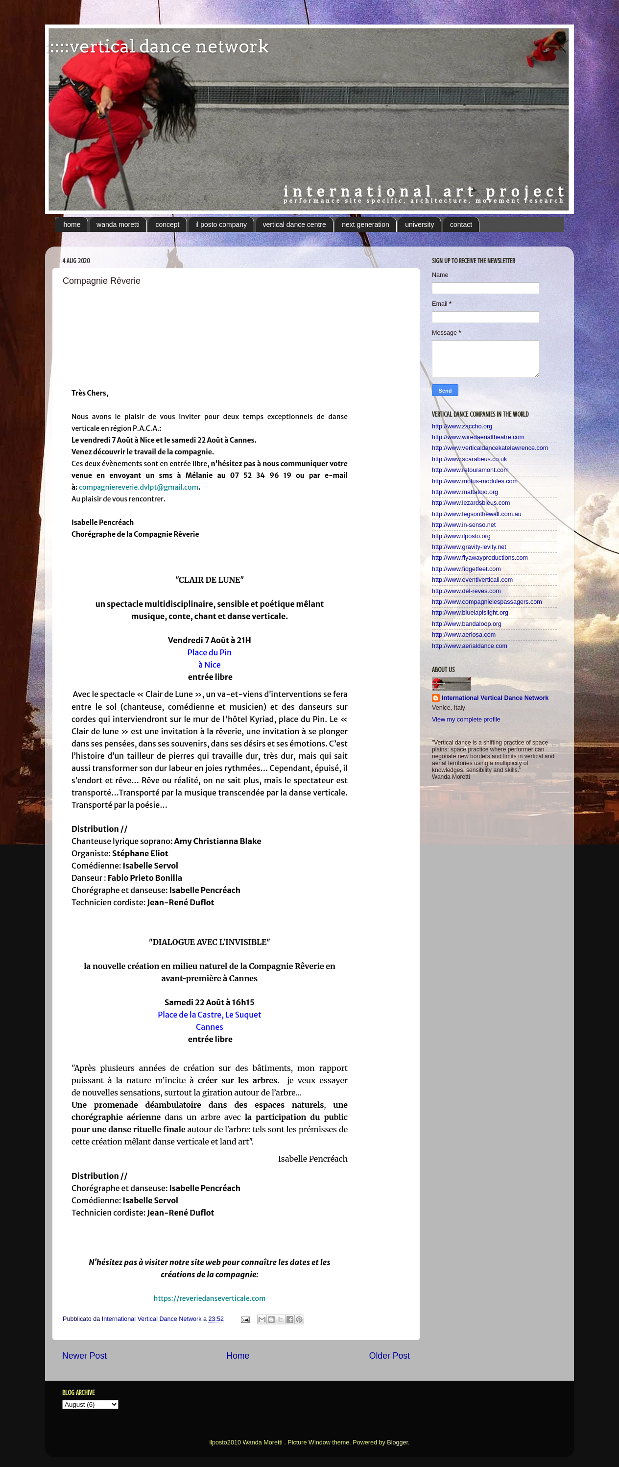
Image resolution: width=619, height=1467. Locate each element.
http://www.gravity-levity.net (469, 547)
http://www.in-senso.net (464, 525)
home (72, 224)
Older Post (389, 1356)
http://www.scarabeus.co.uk (469, 459)
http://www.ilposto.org (461, 536)
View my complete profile (466, 719)
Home (237, 1356)
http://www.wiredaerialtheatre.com (478, 437)
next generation (365, 224)
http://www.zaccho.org (462, 426)
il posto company (221, 224)
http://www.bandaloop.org (466, 624)
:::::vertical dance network (157, 46)
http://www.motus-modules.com (475, 481)
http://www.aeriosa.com (464, 634)
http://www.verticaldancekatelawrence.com (490, 448)
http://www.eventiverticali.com (472, 579)
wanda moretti (118, 224)
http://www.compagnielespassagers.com (487, 601)
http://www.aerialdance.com (469, 646)
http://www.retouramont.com (470, 470)
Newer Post (84, 1356)
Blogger (397, 1442)
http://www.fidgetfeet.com (466, 569)
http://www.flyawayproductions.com (480, 557)
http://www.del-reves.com (466, 591)
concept (167, 224)
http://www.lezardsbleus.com (471, 502)
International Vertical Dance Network (495, 698)
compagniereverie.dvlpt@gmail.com (138, 487)
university (419, 224)
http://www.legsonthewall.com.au (477, 514)
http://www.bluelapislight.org (470, 612)
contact (461, 224)
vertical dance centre (294, 224)
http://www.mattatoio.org (465, 492)
